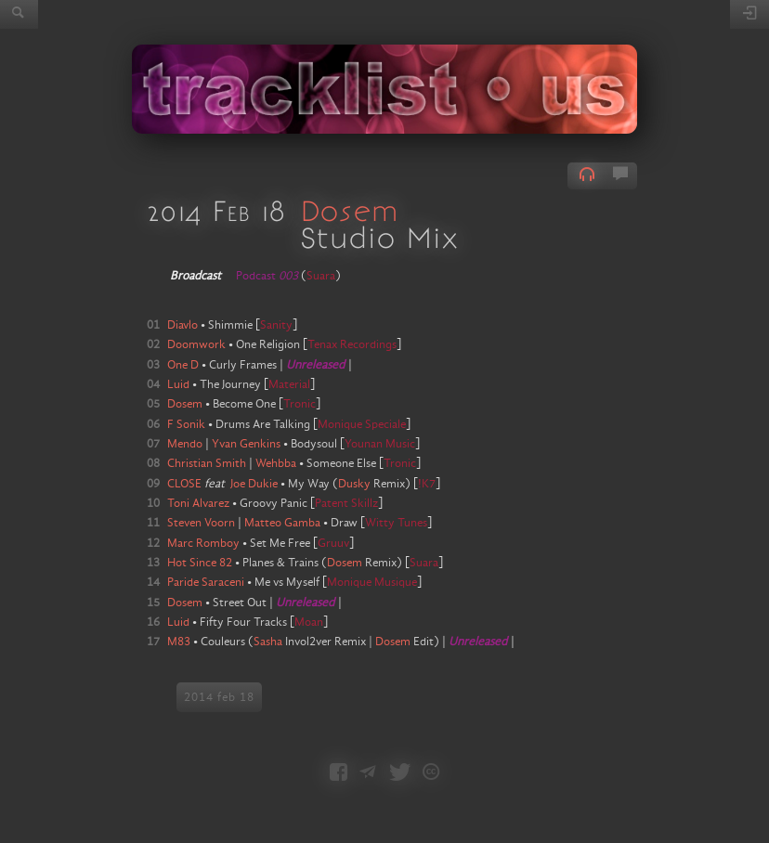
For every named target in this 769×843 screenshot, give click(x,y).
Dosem (349, 210)
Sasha (268, 641)
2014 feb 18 (219, 697)
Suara (320, 275)
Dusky (354, 483)
